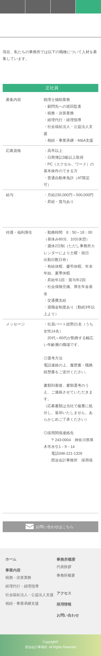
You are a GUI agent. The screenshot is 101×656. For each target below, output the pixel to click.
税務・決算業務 (18, 577)
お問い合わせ (37, 6)
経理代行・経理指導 (22, 586)
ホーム (10, 559)
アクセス (63, 6)
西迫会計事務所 (50, 25)
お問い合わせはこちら (55, 527)
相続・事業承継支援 (22, 603)
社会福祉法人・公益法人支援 (29, 595)
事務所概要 (66, 575)
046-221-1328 (12, 6)
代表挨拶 (64, 567)
